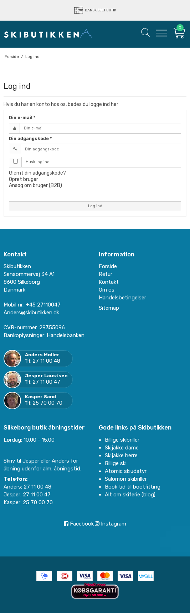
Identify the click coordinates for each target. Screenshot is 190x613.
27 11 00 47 (46, 382)
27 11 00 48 (46, 361)
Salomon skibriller (126, 479)
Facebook (79, 524)
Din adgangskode (30, 138)
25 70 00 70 (47, 403)
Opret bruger (23, 179)
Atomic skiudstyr (126, 471)
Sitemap (109, 308)
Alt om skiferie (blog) (130, 494)
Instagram (110, 524)
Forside (108, 266)
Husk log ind (38, 162)
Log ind (95, 206)
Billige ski (116, 463)
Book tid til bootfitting (132, 487)
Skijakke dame (122, 447)
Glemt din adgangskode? (37, 173)
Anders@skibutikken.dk (31, 312)
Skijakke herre (121, 455)
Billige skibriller (122, 440)
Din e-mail (22, 117)
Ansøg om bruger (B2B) (35, 185)
